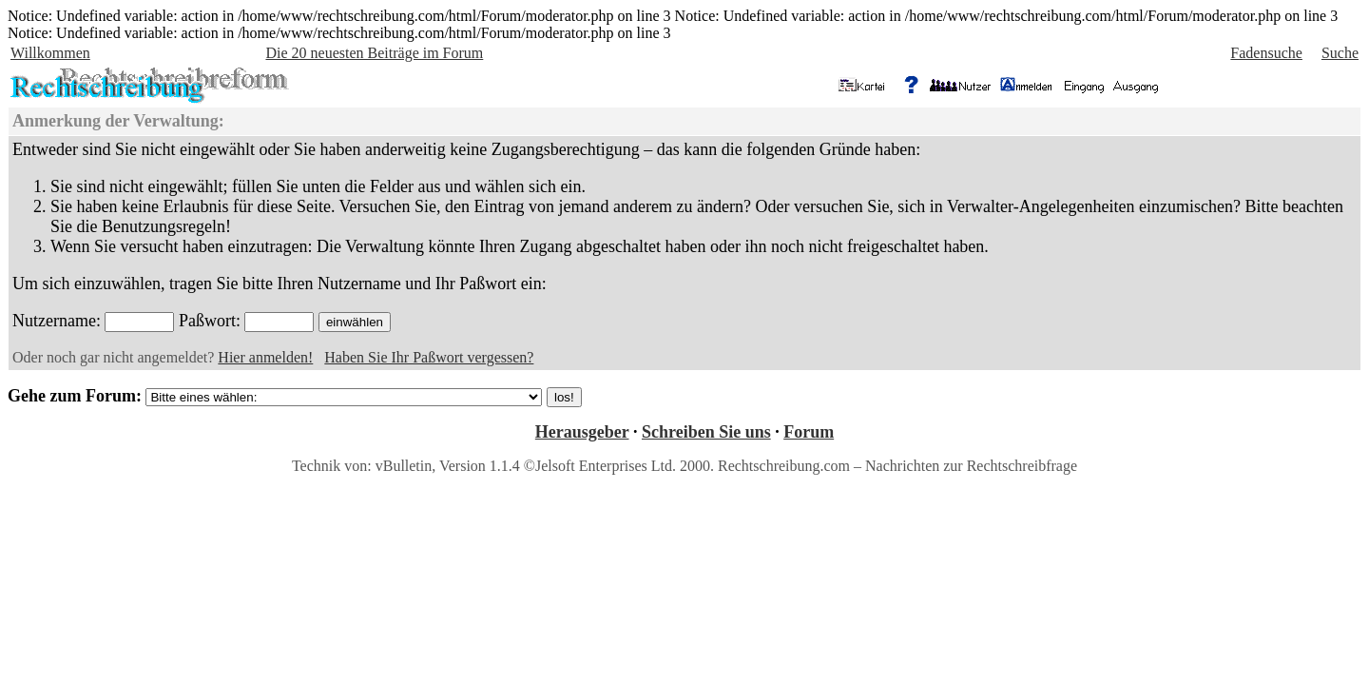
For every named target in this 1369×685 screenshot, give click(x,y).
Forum (808, 431)
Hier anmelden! (265, 357)
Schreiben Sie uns (706, 431)
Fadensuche (1266, 53)
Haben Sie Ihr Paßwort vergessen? (428, 357)
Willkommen (50, 53)
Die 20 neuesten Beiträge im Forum (374, 53)
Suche (1340, 53)
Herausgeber (582, 431)
